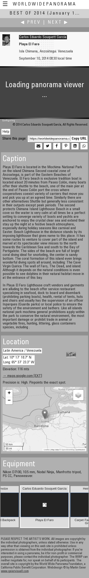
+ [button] (9, 393)
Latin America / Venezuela (22, 351)
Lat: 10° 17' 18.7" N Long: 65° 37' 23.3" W (18, 360)
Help (5, 132)
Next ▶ (58, 22)
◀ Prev (31, 22)
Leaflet (46, 450)
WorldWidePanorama (44, 4)
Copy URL (79, 139)
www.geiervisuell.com (15, 571)
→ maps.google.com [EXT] (22, 376)
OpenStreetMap (68, 450)
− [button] (9, 400)
